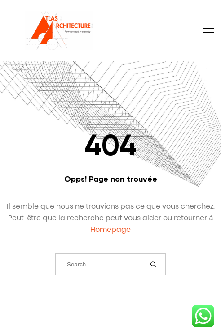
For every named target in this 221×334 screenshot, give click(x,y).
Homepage (110, 229)
